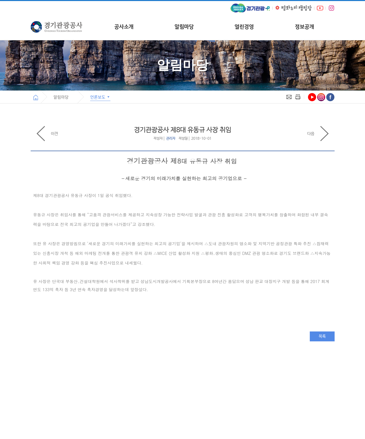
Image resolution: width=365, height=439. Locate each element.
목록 (322, 336)
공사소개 (123, 27)
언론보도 (100, 97)
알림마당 (184, 27)
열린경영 (244, 27)
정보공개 (304, 27)
